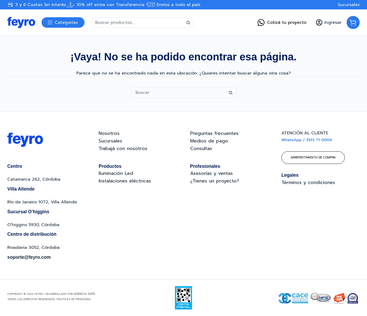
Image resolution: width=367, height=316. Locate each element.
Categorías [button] (66, 22)
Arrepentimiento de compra (313, 157)
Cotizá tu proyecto (281, 22)
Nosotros (109, 133)
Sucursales (349, 5)
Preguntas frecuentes (214, 133)
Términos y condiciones (308, 182)
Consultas (201, 148)
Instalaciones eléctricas (125, 180)
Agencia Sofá (84, 294)
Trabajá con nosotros (123, 148)
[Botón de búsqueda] (188, 22)
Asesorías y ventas (211, 173)
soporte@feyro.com (29, 257)
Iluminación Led (116, 173)
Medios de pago (209, 140)
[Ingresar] (328, 22)
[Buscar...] (137, 22)
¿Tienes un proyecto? (214, 180)
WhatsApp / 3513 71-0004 (306, 140)
